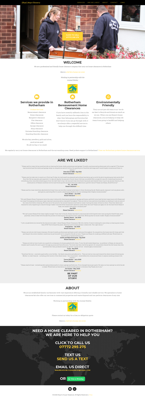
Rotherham (78, 173)
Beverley (78, 219)
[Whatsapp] (74, 389)
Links (122, 4)
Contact (113, 4)
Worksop (78, 270)
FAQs (90, 395)
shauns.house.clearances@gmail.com (72, 370)
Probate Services (36, 109)
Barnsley (78, 195)
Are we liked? (94, 4)
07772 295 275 (72, 347)
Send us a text (72, 359)
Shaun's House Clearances (33, 4)
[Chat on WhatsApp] (76, 378)
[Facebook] (70, 389)
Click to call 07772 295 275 (72, 36)
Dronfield (78, 250)
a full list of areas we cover (75, 72)
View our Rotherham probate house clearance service (119, 150)
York (78, 186)
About (105, 4)
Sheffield (78, 228)
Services (81, 4)
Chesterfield (78, 210)
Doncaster (78, 261)
